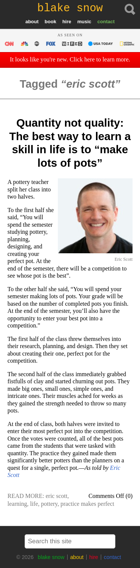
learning (17, 504)
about (31, 21)
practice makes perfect (87, 504)
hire (66, 21)
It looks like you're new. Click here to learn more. (70, 59)
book (50, 21)
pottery (49, 504)
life (34, 504)
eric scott (56, 496)
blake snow (51, 557)
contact (106, 21)
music (84, 21)
